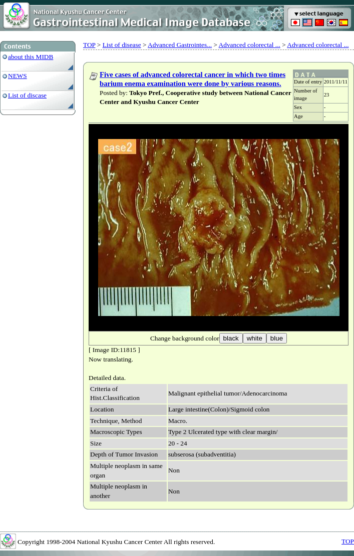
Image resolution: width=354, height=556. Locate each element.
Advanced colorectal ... (249, 44)
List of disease (122, 44)
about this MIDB (30, 56)
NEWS (17, 76)
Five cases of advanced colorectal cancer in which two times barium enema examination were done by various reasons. (192, 79)
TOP (89, 44)
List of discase (27, 95)
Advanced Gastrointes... (180, 44)
